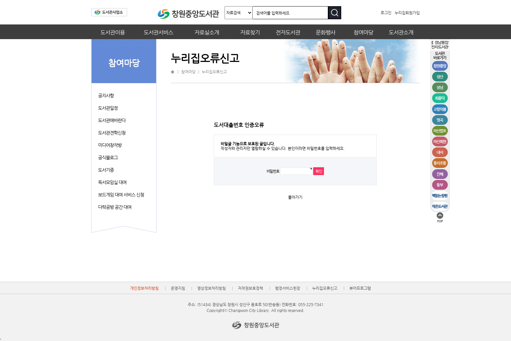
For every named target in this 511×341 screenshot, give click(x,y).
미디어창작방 (110, 145)
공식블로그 (108, 157)
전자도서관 (288, 32)
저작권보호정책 (250, 288)
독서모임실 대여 (112, 182)
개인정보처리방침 (144, 288)
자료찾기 (250, 32)
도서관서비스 (158, 32)
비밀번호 (273, 171)
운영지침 (178, 288)
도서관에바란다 (111, 120)
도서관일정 (108, 108)
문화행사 (325, 32)
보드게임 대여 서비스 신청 (121, 194)
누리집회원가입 (407, 12)
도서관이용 (112, 32)
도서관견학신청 (111, 132)
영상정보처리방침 (211, 288)
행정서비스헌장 (287, 288)
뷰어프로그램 (360, 288)
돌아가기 (295, 197)
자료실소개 (207, 32)
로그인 (386, 12)
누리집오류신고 (324, 288)
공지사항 (106, 95)
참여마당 (363, 32)
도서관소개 (401, 32)
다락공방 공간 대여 (114, 207)
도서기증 (106, 169)
